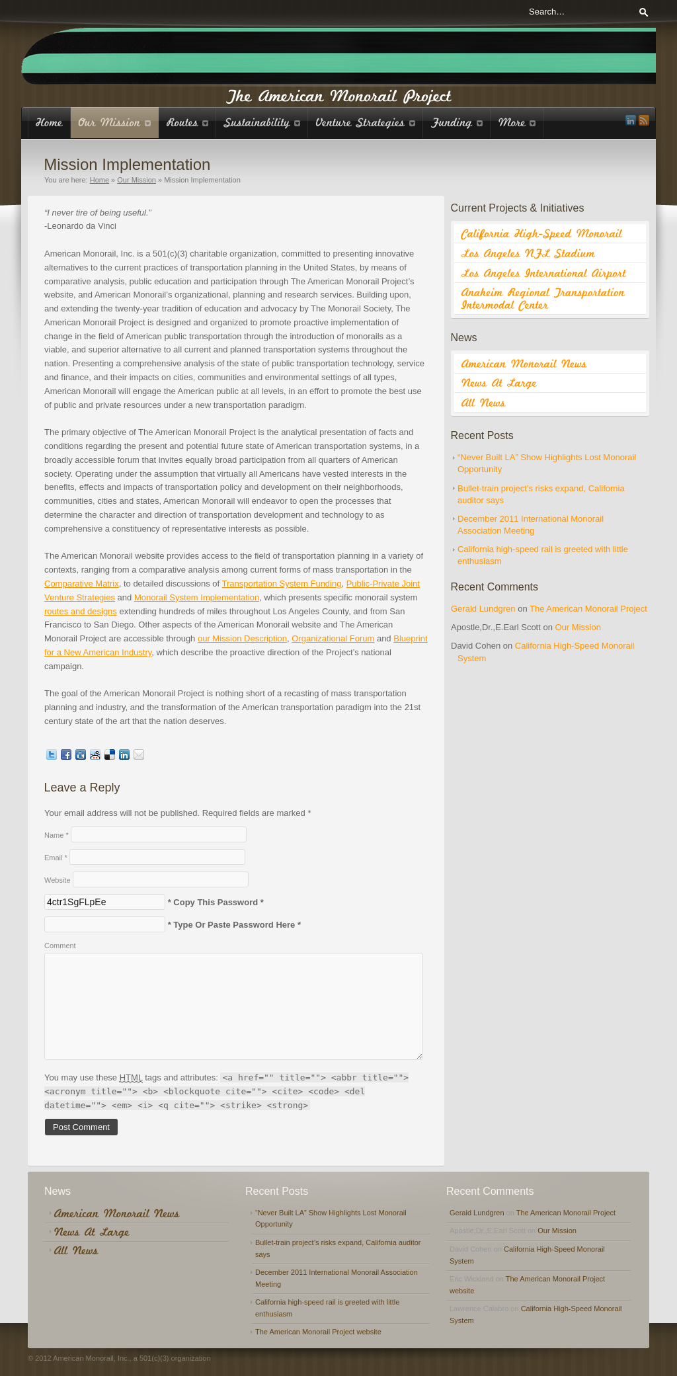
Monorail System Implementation (196, 597)
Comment (60, 946)
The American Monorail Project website (318, 1332)
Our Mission (136, 180)
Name (56, 835)
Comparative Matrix (81, 583)
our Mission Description (242, 638)
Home (99, 180)
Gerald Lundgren (483, 609)
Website (57, 880)
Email (55, 858)
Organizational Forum (333, 638)
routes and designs (80, 611)
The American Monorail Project (588, 609)
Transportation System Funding (282, 583)
